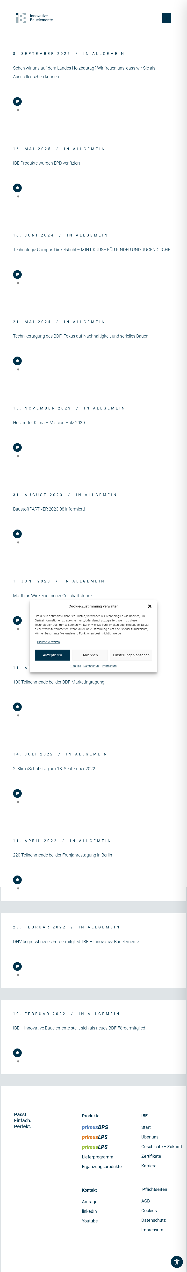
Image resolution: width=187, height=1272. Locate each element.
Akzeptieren (52, 655)
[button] (149, 606)
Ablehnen (90, 655)
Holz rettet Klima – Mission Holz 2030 (49, 422)
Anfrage (89, 1201)
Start (146, 1127)
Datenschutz (91, 665)
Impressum (109, 665)
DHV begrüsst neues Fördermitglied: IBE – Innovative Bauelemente (76, 941)
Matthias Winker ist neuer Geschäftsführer (53, 595)
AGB (145, 1200)
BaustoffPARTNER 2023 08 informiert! (49, 508)
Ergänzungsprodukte (102, 1166)
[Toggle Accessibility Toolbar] (176, 1261)
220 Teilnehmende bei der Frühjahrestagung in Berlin (62, 854)
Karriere (149, 1165)
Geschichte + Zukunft (161, 1146)
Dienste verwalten (48, 642)
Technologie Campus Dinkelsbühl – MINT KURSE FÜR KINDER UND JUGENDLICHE (91, 249)
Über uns (149, 1136)
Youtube (90, 1220)
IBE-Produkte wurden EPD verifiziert (46, 163)
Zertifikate (151, 1156)
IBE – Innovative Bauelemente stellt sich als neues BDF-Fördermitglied (79, 1027)
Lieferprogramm (97, 1156)
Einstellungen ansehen (131, 655)
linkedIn (89, 1211)
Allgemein (108, 53)
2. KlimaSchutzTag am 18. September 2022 (54, 768)
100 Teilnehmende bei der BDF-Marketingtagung (58, 681)
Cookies (76, 665)
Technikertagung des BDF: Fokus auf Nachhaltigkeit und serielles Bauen (80, 336)
